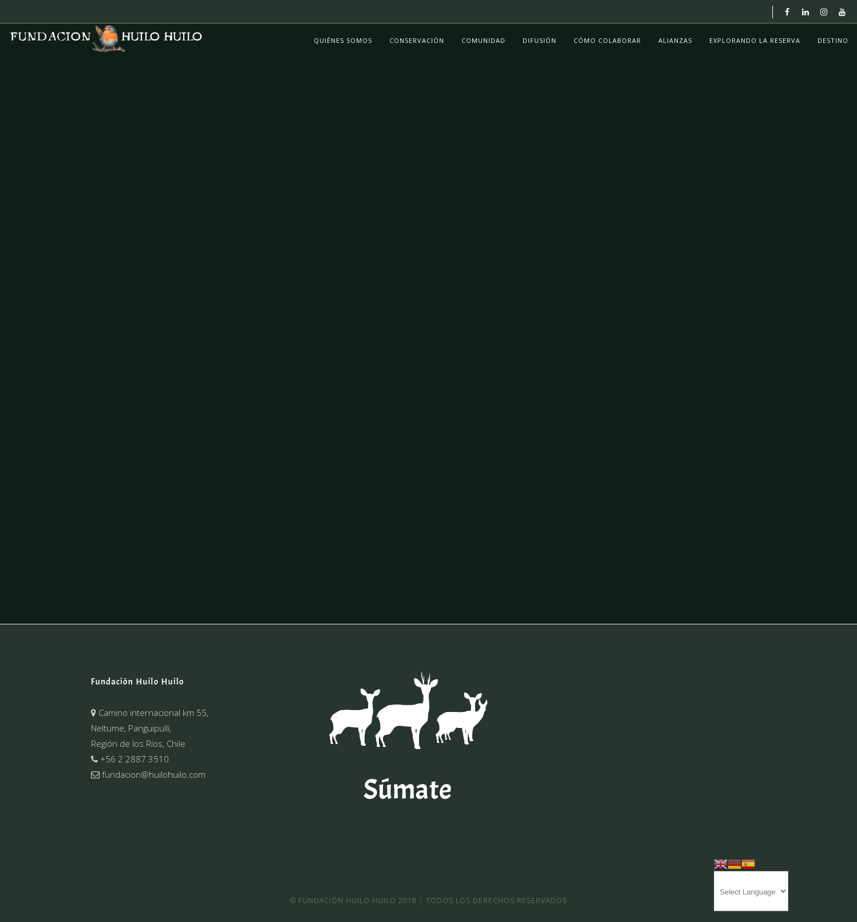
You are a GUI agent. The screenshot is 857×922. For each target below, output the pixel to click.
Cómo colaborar (607, 40)
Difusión (539, 40)
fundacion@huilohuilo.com (148, 774)
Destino (832, 40)
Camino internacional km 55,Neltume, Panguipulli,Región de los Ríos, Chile (149, 728)
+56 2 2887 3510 (130, 759)
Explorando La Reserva (754, 40)
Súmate (408, 789)
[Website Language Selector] (751, 891)
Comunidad (483, 40)
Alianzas (675, 40)
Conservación (416, 40)
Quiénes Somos (343, 40)
